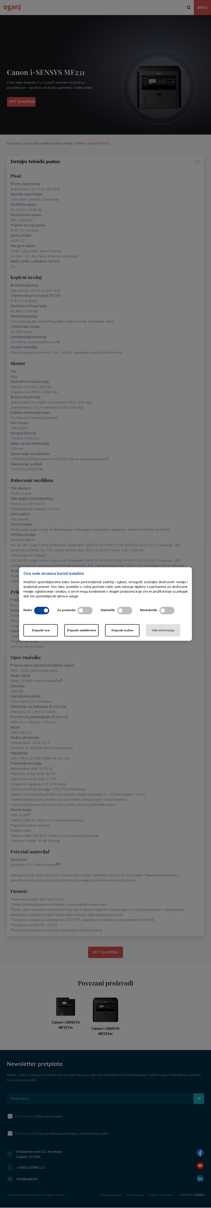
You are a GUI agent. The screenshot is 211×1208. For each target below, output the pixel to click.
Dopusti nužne (122, 630)
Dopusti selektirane (81, 630)
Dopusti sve (40, 630)
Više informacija (163, 630)
